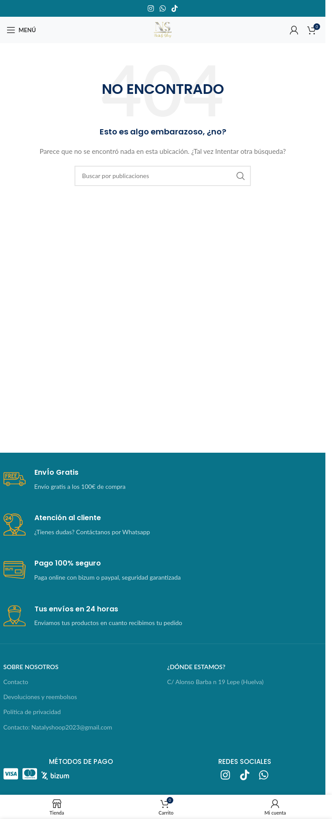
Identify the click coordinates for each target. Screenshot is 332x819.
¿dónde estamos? (196, 666)
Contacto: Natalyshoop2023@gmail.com (58, 727)
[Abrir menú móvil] (21, 30)
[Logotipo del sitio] (163, 29)
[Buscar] (163, 176)
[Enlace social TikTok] (175, 8)
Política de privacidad (32, 711)
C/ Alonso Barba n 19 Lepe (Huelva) (215, 681)
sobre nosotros (31, 666)
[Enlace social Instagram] (151, 8)
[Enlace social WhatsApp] (162, 8)
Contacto (16, 681)
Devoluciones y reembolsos (40, 696)
